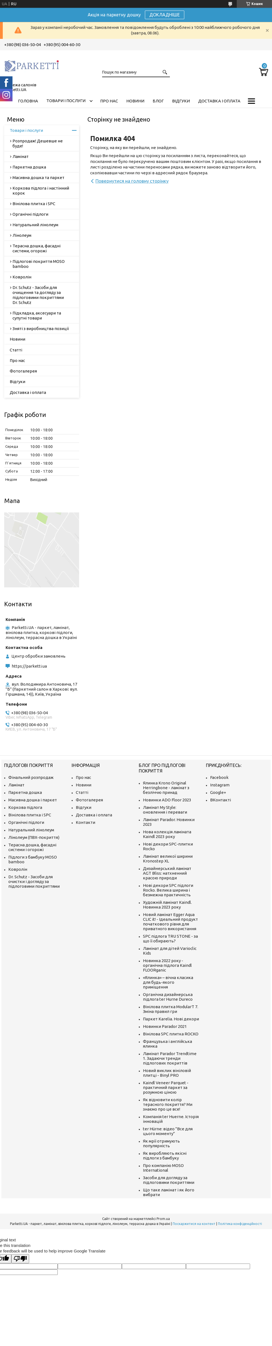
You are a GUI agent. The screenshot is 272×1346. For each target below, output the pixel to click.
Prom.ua (163, 1219)
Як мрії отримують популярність (161, 1143)
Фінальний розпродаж (31, 777)
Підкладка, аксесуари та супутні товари (36, 315)
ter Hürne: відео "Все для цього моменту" (168, 1131)
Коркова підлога (25, 807)
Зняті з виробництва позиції (40, 328)
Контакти (85, 822)
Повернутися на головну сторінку (131, 180)
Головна (28, 101)
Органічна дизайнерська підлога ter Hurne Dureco (168, 997)
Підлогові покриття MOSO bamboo (38, 264)
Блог (158, 101)
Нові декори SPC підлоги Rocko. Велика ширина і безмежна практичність (168, 890)
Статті (16, 350)
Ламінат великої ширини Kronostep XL (168, 858)
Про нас (109, 101)
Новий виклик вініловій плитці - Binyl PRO (167, 1073)
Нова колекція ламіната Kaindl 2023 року (167, 834)
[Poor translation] (20, 1258)
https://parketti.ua (29, 666)
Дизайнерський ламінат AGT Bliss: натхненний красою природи (167, 873)
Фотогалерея (23, 371)
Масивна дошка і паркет (32, 799)
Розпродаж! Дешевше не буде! (37, 143)
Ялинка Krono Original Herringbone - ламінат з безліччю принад (166, 788)
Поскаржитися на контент (194, 1224)
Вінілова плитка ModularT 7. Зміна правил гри (170, 1009)
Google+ (218, 792)
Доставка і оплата (219, 101)
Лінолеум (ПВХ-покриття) (33, 837)
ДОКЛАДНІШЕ (164, 14)
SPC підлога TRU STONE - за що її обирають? (170, 938)
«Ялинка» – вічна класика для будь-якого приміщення (168, 982)
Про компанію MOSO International (163, 1168)
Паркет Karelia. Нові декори (171, 1019)
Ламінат (20, 156)
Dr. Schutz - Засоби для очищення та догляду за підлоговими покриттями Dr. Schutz (38, 295)
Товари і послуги (65, 100)
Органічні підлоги (30, 214)
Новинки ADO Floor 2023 (167, 799)
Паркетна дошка (29, 167)
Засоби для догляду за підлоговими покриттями (168, 1180)
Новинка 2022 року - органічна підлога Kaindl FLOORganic (167, 965)
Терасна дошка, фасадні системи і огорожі (32, 847)
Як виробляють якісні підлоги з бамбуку (165, 1155)
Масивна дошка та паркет (38, 177)
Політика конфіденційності (240, 1224)
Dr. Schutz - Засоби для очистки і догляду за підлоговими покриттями (34, 881)
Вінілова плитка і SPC (33, 203)
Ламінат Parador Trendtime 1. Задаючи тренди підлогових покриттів (170, 1058)
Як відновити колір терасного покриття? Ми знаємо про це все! (167, 1104)
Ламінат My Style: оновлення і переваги (165, 809)
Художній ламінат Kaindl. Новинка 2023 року (167, 904)
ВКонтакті (220, 799)
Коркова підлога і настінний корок (40, 190)
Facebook (219, 777)
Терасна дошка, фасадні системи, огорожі (36, 248)
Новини (135, 101)
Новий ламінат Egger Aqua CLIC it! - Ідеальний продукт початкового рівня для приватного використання (170, 921)
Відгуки (181, 101)
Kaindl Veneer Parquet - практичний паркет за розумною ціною (165, 1087)
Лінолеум (21, 235)
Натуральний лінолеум (35, 224)
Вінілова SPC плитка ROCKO (170, 1033)
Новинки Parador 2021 (165, 1026)
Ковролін (21, 277)
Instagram (220, 785)
